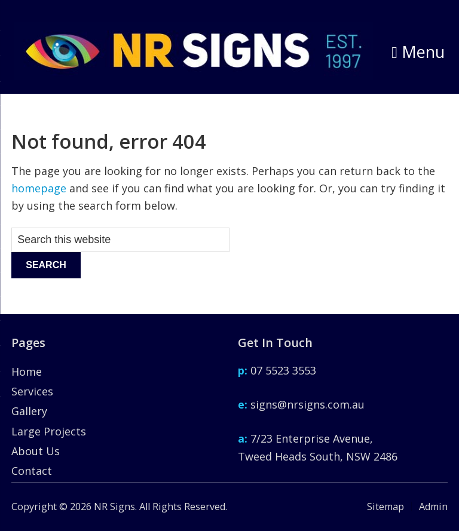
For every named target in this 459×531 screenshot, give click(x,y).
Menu (418, 52)
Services (32, 391)
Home (26, 371)
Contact (31, 471)
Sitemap (385, 506)
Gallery (29, 411)
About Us (35, 451)
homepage (38, 188)
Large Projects (48, 431)
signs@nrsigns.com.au (301, 404)
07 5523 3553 (277, 370)
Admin (433, 506)
